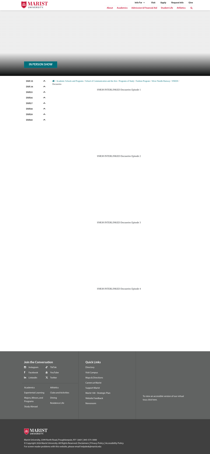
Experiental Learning (34, 392)
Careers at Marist (93, 382)
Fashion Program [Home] (143, 81)
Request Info (177, 3)
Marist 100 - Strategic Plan (97, 392)
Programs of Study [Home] (126, 81)
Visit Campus (91, 372)
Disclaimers (83, 443)
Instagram (33, 367)
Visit (153, 3)
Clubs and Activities (59, 392)
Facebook (33, 372)
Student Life (167, 8)
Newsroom (90, 403)
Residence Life (57, 402)
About (110, 8)
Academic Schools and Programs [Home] (69, 81)
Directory (89, 367)
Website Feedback (94, 398)
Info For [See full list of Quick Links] (140, 2)
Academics (122, 8)
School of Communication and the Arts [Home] (101, 81)
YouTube (54, 372)
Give (191, 3)
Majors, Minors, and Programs (33, 399)
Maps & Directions (94, 377)
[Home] (53, 81)
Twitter (53, 377)
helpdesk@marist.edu (90, 446)
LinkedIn (33, 377)
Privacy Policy (97, 443)
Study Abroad (31, 406)
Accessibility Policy (114, 443)
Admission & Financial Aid (144, 8)
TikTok (53, 367)
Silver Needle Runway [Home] (161, 81)
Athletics (181, 8)
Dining (53, 397)
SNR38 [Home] (175, 81)
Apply (163, 3)
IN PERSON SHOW (40, 64)
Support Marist (92, 387)
